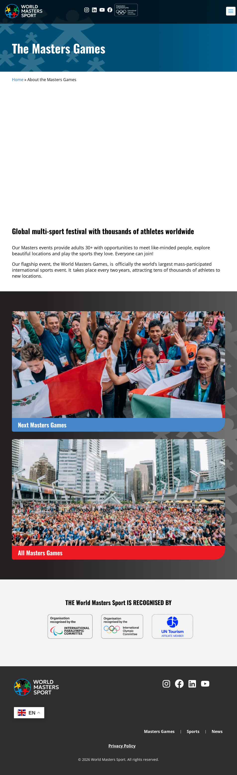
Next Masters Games (42, 424)
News (217, 732)
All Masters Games (40, 552)
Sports (193, 732)
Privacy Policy (122, 746)
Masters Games (159, 732)
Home (17, 79)
